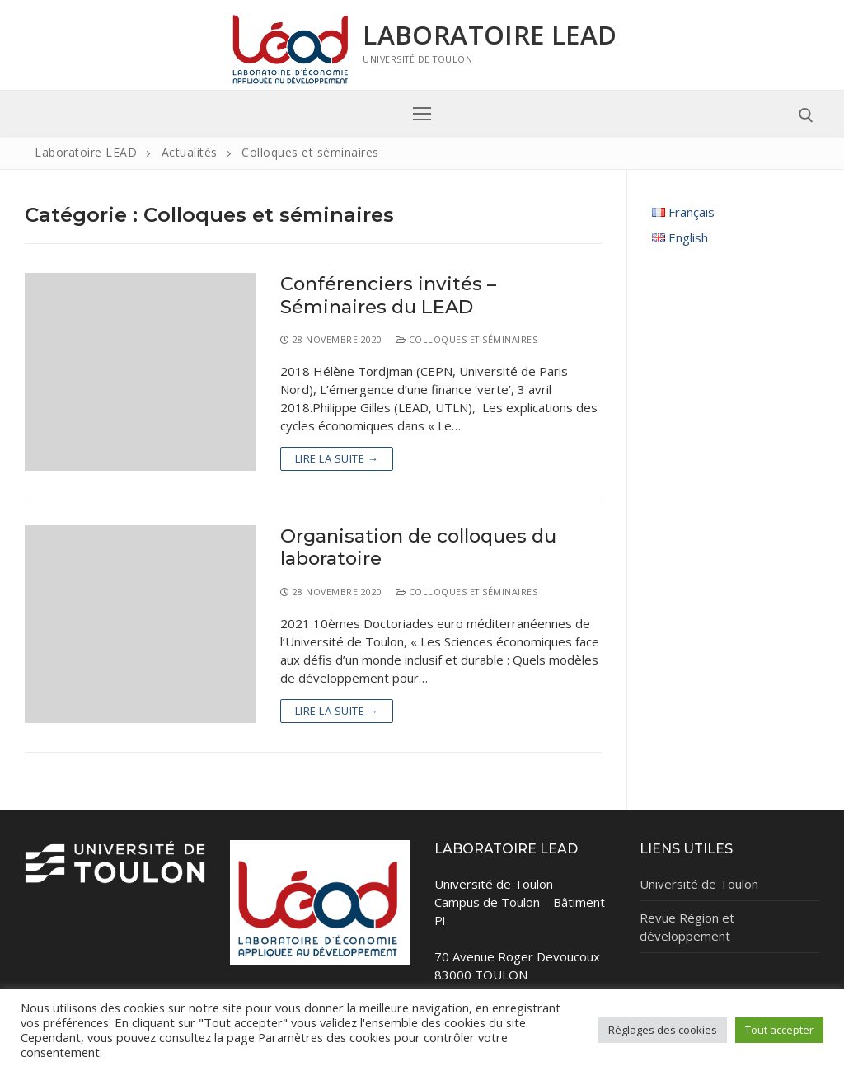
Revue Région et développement (687, 926)
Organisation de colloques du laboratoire (418, 547)
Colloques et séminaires (467, 339)
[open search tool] (806, 115)
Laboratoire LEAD (490, 34)
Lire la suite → (337, 458)
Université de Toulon (699, 884)
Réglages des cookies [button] (662, 1029)
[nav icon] (422, 113)
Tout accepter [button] (779, 1029)
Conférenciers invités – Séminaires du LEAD (388, 295)
